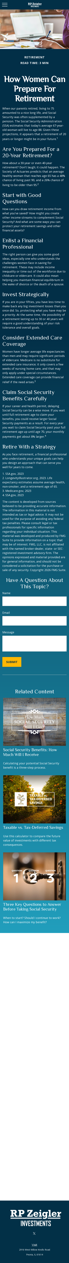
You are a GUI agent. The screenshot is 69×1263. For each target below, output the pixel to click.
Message (8, 632)
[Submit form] (11, 662)
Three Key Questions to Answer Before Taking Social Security (32, 906)
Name (6, 593)
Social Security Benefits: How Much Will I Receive (30, 752)
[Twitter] (34, 1233)
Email (6, 613)
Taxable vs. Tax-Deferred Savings (33, 827)
